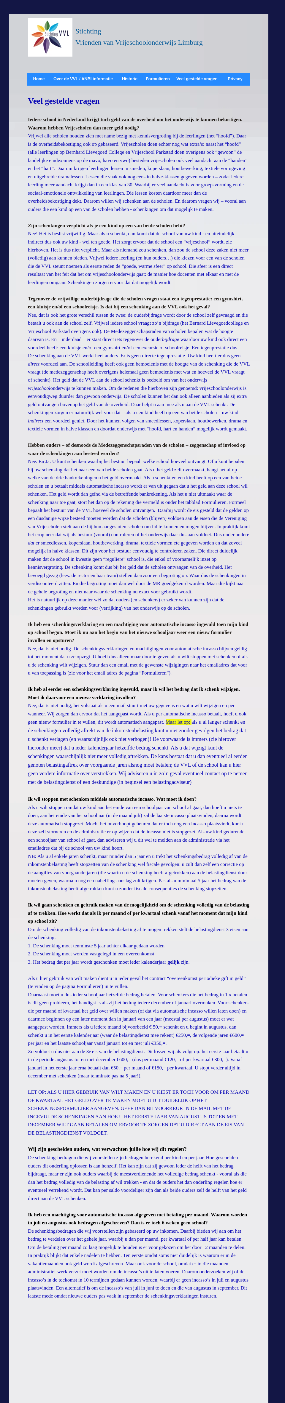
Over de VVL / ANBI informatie (83, 78)
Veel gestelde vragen (197, 78)
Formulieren (158, 78)
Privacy (235, 78)
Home (39, 78)
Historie (129, 78)
